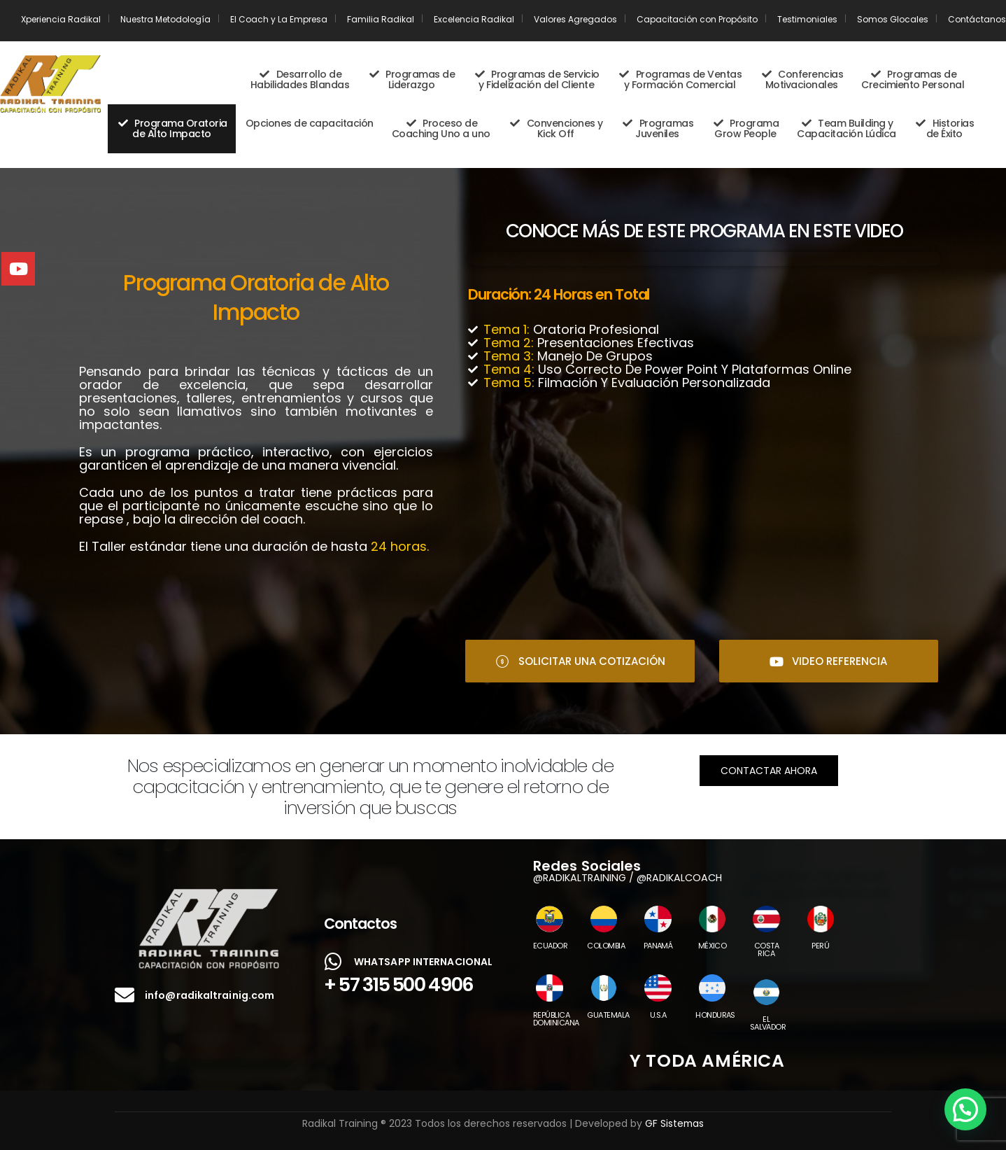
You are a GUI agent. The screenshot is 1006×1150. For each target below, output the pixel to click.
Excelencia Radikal (474, 19)
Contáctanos (977, 19)
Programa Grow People (745, 128)
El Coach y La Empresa (278, 19)
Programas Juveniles (657, 128)
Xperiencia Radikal (61, 19)
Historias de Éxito (944, 128)
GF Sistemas (674, 1123)
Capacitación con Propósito (697, 19)
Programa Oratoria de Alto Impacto (171, 128)
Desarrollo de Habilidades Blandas (300, 79)
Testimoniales (807, 19)
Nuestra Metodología (165, 19)
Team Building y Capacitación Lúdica (846, 128)
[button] (965, 1109)
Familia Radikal (380, 19)
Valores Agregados (575, 19)
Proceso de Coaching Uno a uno (441, 128)
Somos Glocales (892, 19)
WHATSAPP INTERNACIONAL (423, 962)
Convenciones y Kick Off (556, 128)
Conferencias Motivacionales (801, 79)
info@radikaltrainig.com (209, 995)
